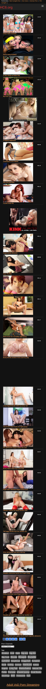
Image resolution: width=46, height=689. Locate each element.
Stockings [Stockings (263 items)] (5, 676)
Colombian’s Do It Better (10, 161)
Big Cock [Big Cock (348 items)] (5, 657)
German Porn (34, 1)
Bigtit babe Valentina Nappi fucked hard (15, 489)
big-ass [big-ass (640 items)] (24, 653)
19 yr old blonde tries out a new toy (14, 552)
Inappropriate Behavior (10, 253)
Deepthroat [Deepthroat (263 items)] (15, 661)
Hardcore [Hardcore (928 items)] (27, 664)
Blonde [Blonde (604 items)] (14, 657)
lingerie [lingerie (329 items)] (5, 668)
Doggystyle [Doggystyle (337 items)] (25, 661)
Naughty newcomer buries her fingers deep (16, 573)
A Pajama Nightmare (9, 140)
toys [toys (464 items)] (28, 675)
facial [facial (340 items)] (4, 665)
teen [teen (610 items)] (13, 675)
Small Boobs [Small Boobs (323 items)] (36, 672)
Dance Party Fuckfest (9, 54)
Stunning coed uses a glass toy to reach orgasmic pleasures (22, 636)
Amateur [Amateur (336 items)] (5, 653)
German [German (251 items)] (18, 665)
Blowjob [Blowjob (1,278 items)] (22, 657)
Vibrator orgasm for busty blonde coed (15, 510)
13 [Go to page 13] (21, 639)
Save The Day (7, 274)
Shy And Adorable (8, 182)
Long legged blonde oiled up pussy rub (15, 406)
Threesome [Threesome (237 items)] (20, 676)
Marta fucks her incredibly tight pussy (15, 336)
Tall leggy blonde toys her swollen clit (15, 531)
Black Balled (7, 315)
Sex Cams (25, 1)
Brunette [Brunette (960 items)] (32, 657)
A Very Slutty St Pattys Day (11, 75)
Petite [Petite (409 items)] (4, 672)
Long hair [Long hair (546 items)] (13, 668)
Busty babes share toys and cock (13, 468)
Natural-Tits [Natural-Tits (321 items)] (37, 668)
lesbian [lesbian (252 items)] (36, 665)
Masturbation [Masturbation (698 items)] (25, 668)
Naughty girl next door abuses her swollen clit (17, 615)
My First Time (7, 96)
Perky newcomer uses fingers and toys (15, 594)
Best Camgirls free (14, 1)
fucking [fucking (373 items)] (11, 665)
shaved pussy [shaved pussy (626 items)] (23, 672)
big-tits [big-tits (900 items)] (32, 653)
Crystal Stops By (8, 203)
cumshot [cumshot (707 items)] (6, 661)
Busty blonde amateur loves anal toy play (16, 357)
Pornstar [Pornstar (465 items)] (11, 672)
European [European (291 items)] (36, 661)
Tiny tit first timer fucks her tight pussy (15, 426)
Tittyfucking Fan (8, 295)
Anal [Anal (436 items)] (12, 653)
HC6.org (6, 7)
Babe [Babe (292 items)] (18, 653)
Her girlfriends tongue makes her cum (15, 447)
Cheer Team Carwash (9, 33)
